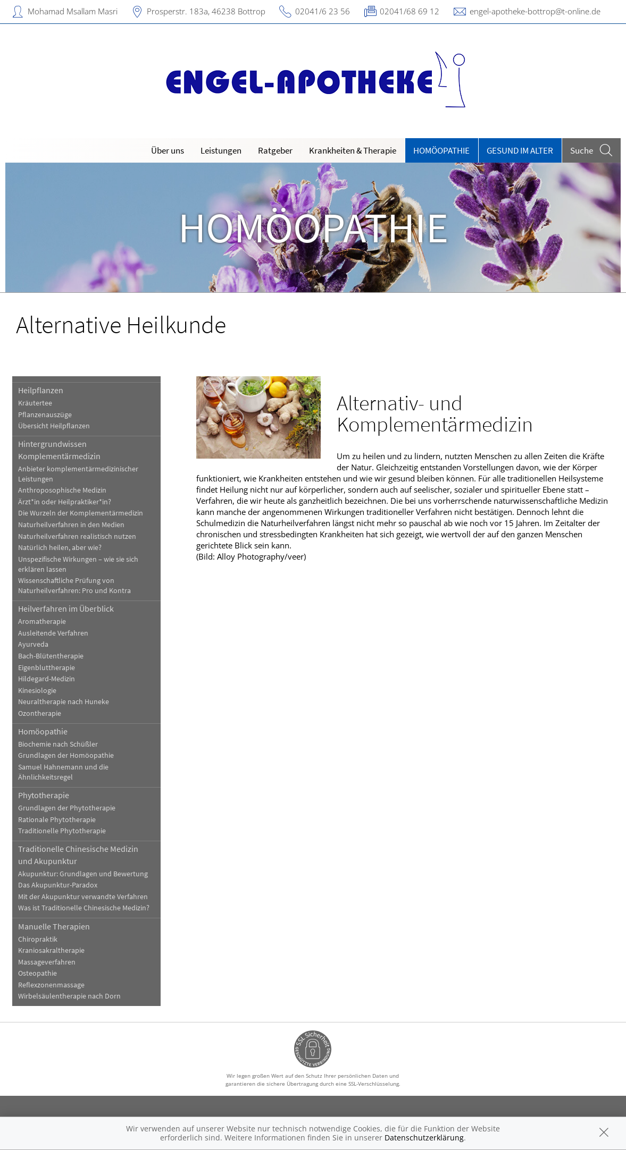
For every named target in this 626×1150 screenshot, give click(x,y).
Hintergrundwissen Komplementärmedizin (59, 449)
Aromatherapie (42, 621)
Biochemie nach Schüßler (58, 744)
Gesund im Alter (520, 150)
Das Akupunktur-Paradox (57, 885)
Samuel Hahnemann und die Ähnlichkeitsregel (63, 772)
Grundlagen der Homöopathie (66, 755)
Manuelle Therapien (54, 926)
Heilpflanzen (40, 390)
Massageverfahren (47, 962)
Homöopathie (441, 150)
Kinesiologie (37, 690)
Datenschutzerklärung (424, 1137)
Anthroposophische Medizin (62, 490)
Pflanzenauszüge (45, 414)
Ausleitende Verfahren (53, 633)
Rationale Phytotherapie (57, 819)
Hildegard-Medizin (46, 678)
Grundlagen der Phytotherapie (66, 808)
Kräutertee (35, 403)
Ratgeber (275, 150)
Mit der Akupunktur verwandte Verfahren (83, 896)
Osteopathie (37, 973)
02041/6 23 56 (322, 11)
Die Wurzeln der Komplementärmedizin (80, 513)
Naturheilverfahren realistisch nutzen (77, 536)
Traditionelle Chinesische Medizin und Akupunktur (78, 854)
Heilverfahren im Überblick (66, 608)
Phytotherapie (43, 795)
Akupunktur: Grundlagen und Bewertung (83, 873)
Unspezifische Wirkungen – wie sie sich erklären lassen (78, 564)
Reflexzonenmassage (51, 985)
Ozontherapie (39, 713)
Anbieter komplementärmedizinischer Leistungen (78, 474)
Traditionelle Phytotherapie (62, 830)
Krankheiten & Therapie (352, 150)
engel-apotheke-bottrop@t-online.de (535, 11)
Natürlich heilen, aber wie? (60, 547)
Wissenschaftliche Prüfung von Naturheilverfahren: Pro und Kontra (74, 585)
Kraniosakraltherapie (51, 950)
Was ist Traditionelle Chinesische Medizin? (83, 907)
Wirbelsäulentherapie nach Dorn (69, 996)
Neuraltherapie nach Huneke (63, 701)
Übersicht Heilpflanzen (54, 425)
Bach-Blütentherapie (51, 656)
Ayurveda (33, 644)
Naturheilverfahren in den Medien (71, 524)
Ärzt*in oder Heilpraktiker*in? (64, 501)
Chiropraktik (37, 939)
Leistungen (221, 150)
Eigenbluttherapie (46, 667)
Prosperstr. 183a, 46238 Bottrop (206, 11)
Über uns (167, 150)
